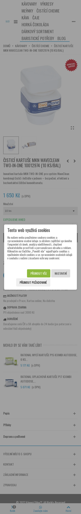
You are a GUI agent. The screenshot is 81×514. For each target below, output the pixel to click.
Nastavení (61, 273)
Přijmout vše (38, 273)
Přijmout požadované (33, 282)
